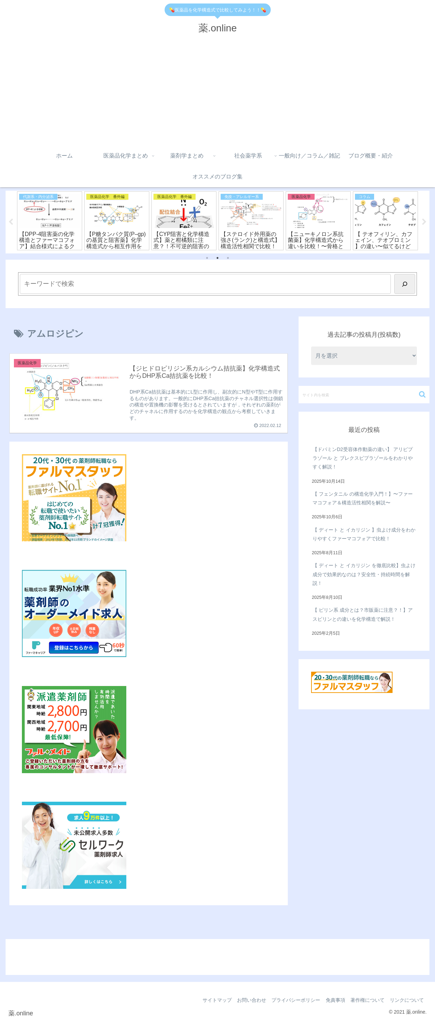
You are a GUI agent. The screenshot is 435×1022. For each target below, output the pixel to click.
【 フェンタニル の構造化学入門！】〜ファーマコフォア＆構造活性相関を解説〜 (363, 498)
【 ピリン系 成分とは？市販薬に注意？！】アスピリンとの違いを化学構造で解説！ (363, 615)
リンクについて (406, 1000)
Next (424, 222)
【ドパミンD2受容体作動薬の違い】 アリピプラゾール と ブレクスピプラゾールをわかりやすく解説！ (363, 458)
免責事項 (331, 1000)
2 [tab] (217, 258)
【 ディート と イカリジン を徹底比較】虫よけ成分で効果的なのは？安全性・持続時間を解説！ (364, 574)
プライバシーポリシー (290, 1000)
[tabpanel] (49, 221)
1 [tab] (207, 258)
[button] (422, 394)
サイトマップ (208, 1000)
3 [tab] (227, 258)
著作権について (365, 1000)
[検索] (404, 284)
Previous (10, 222)
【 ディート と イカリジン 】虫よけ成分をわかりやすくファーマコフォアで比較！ (364, 534)
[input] (364, 394)
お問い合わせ (244, 1000)
